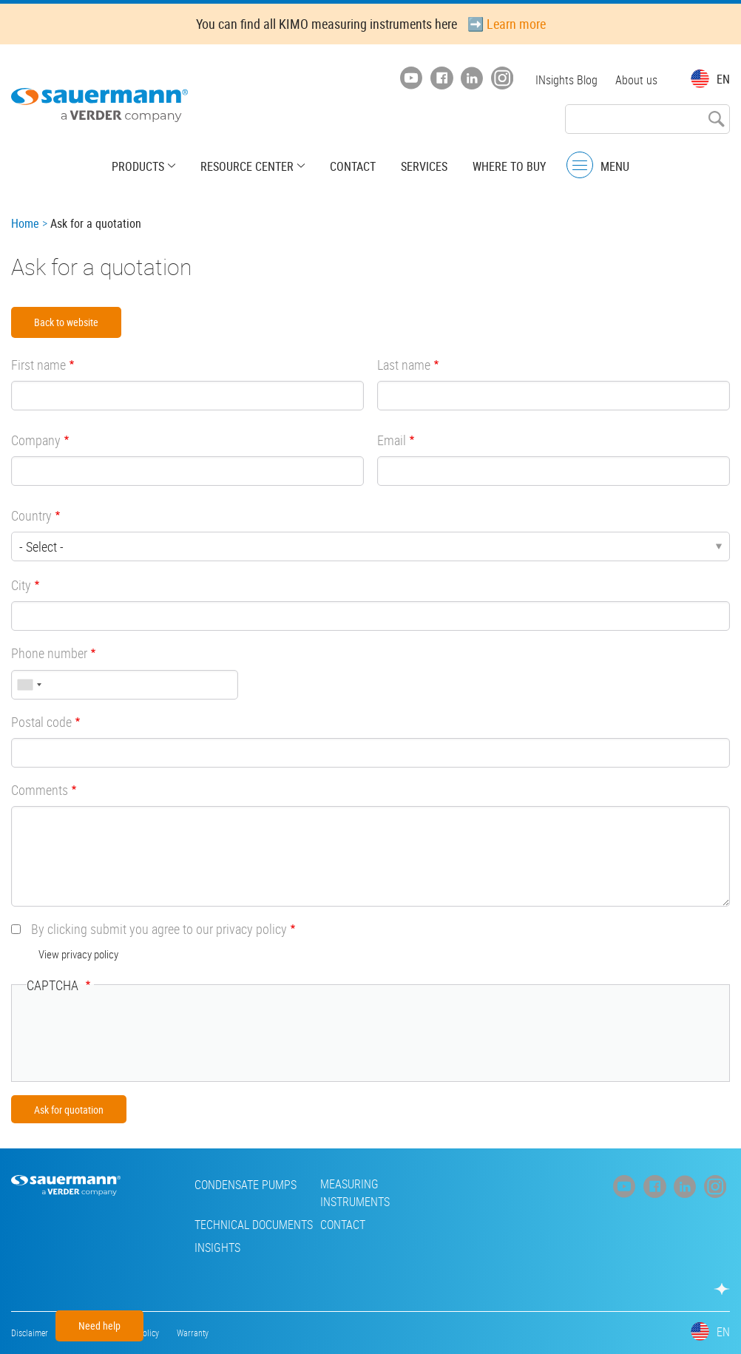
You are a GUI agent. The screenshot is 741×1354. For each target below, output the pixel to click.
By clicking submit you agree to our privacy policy (159, 929)
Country (31, 515)
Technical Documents (253, 1224)
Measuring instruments (355, 1193)
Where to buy (509, 166)
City (21, 585)
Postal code (41, 722)
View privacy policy (78, 954)
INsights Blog (566, 80)
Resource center (247, 166)
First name (38, 364)
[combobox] (29, 685)
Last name (403, 364)
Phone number (49, 653)
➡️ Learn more (506, 24)
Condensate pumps (245, 1185)
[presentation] (139, 1037)
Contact (353, 166)
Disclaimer (29, 1332)
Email (391, 440)
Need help (99, 1326)
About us (636, 80)
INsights (217, 1247)
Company (36, 440)
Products (138, 166)
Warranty (193, 1332)
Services (424, 166)
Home (25, 223)
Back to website (66, 322)
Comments (39, 790)
